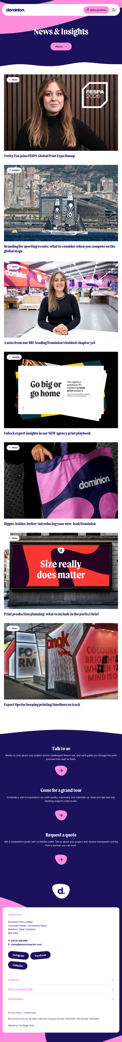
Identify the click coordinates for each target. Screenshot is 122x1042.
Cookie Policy (29, 1012)
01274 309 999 (19, 940)
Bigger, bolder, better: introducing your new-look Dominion (50, 523)
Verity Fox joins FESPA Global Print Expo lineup (39, 155)
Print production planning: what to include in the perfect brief (51, 614)
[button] (61, 771)
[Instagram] (18, 955)
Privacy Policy (15, 1012)
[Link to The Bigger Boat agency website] (36, 1025)
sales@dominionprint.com (26, 944)
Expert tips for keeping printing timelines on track (42, 704)
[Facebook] (40, 955)
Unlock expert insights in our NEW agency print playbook (47, 433)
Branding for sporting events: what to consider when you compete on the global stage (59, 248)
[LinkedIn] (18, 965)
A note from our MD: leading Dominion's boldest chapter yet (49, 342)
